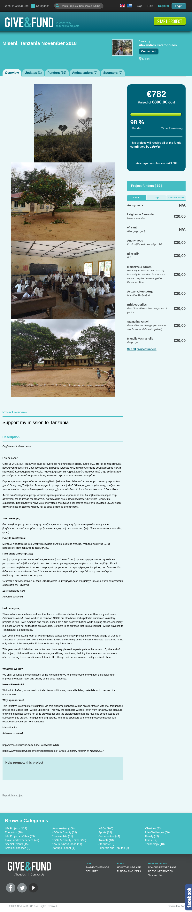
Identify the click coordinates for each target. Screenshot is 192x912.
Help (150, 5)
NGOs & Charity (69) (64, 832)
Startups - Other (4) (63, 848)
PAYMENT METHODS (97, 867)
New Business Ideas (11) (67, 844)
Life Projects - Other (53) (20, 836)
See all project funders (141, 349)
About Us (20, 874)
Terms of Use (155, 875)
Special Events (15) (16, 844)
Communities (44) (109, 836)
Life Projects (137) (16, 828)
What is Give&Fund (17, 5)
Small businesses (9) (17, 848)
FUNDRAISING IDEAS (129, 871)
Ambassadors (176, 197)
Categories (42, 5)
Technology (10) (155, 844)
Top (156, 197)
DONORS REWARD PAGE (162, 867)
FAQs (139, 5)
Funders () (57, 72)
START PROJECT (169, 21)
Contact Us (37, 874)
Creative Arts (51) (62, 836)
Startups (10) (106, 844)
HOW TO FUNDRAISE (129, 867)
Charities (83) (153, 828)
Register (163, 5)
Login (178, 6)
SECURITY (92, 871)
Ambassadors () (84, 72)
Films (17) (151, 840)
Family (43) (152, 836)
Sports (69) (105, 832)
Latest (136, 197)
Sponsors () (112, 72)
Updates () (33, 72)
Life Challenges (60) (157, 832)
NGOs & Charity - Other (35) (69, 840)
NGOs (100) (105, 828)
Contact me (148, 51)
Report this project (13, 795)
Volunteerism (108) (63, 828)
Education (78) (14, 832)
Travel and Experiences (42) (22, 840)
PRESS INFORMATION (160, 871)
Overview (12, 72)
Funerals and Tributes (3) (113, 848)
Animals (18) (106, 840)
